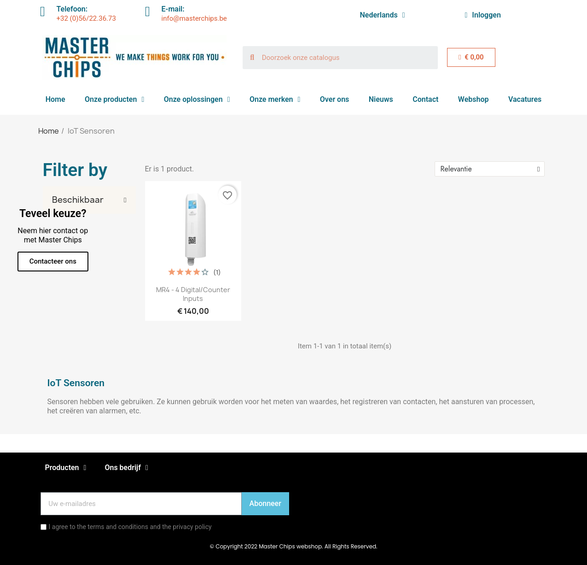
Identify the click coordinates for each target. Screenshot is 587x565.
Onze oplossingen (197, 99)
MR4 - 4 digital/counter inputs (193, 294)
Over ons (334, 99)
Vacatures (524, 99)
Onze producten (114, 99)
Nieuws (381, 99)
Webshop (473, 99)
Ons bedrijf (126, 467)
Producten (66, 467)
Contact (425, 99)
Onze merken (275, 99)
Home (55, 99)
